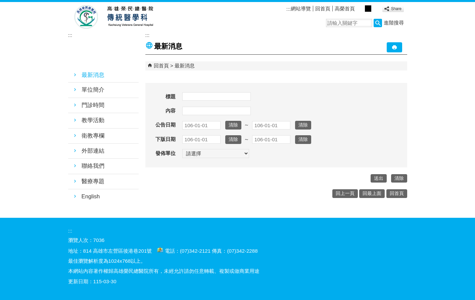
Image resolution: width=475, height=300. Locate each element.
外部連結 (93, 151)
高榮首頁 (345, 8)
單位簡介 (93, 90)
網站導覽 (301, 8)
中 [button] (368, 8)
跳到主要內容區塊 (3, 3)
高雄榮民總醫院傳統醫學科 (129, 17)
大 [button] (376, 8)
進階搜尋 (394, 23)
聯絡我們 (93, 166)
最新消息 (93, 75)
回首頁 (322, 8)
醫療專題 (93, 181)
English (91, 196)
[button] (378, 23)
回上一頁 (345, 193)
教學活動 (93, 120)
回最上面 (372, 193)
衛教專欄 (93, 136)
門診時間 (93, 105)
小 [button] (361, 8)
